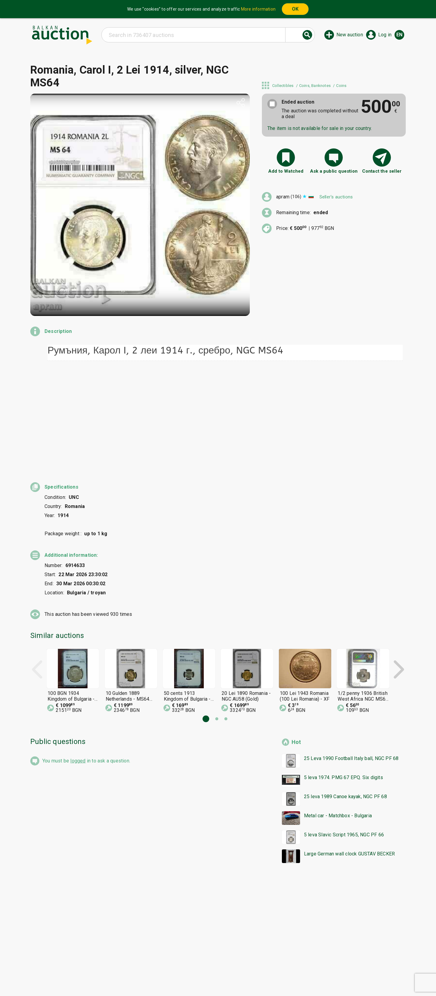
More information (258, 9)
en (399, 35)
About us (194, 977)
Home (167, 965)
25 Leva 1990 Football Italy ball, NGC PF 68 (351, 669)
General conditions (249, 965)
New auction (349, 35)
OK (295, 9)
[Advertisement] (212, 838)
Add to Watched (286, 171)
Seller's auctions (336, 197)
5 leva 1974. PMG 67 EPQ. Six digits (343, 688)
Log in (384, 35)
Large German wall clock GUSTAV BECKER (349, 764)
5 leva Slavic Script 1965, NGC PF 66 (344, 745)
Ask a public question (334, 171)
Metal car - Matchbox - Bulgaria (338, 726)
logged (77, 671)
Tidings (169, 977)
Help (217, 965)
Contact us (222, 977)
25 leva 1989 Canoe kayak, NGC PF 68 (345, 707)
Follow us (257, 977)
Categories (192, 965)
